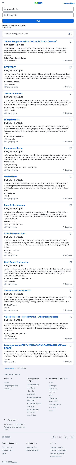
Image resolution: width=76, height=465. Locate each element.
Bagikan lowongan (32, 450)
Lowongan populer (56, 447)
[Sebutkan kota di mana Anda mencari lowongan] (38, 15)
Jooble (14, 462)
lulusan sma (53, 389)
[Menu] (3, 3)
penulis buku (31, 394)
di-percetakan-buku (34, 397)
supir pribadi (53, 407)
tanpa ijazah (53, 401)
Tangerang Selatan (11, 386)
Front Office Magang (14, 205)
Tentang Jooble (7, 447)
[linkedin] (72, 437)
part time (52, 392)
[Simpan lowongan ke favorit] (70, 41)
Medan (6, 382)
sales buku (30, 407)
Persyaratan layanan (57, 453)
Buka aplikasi (69, 3)
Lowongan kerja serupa (58, 450)
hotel (51, 411)
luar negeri (53, 386)
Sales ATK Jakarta (13, 93)
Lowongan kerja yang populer (14, 424)
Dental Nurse (10, 177)
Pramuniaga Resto (13, 148)
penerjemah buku (33, 385)
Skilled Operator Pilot (14, 233)
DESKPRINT (10, 67)
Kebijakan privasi (56, 456)
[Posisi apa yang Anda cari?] (38, 9)
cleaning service (55, 404)
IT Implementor (11, 120)
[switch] (70, 34)
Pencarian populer (12, 374)
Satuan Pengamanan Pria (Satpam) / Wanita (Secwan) (30, 41)
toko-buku (30, 391)
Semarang (7, 389)
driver (51, 395)
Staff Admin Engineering (16, 262)
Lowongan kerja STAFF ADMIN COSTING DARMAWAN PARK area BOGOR (35, 346)
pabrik (51, 382)
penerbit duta (31, 415)
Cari (38, 21)
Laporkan (67, 61)
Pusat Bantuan (7, 450)
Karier (4, 453)
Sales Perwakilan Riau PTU (17, 290)
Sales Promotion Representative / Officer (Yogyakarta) (31, 317)
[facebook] (53, 437)
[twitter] (66, 437)
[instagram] (59, 437)
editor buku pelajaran (34, 403)
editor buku (31, 388)
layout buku (31, 400)
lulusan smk (53, 398)
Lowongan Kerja (31, 447)
